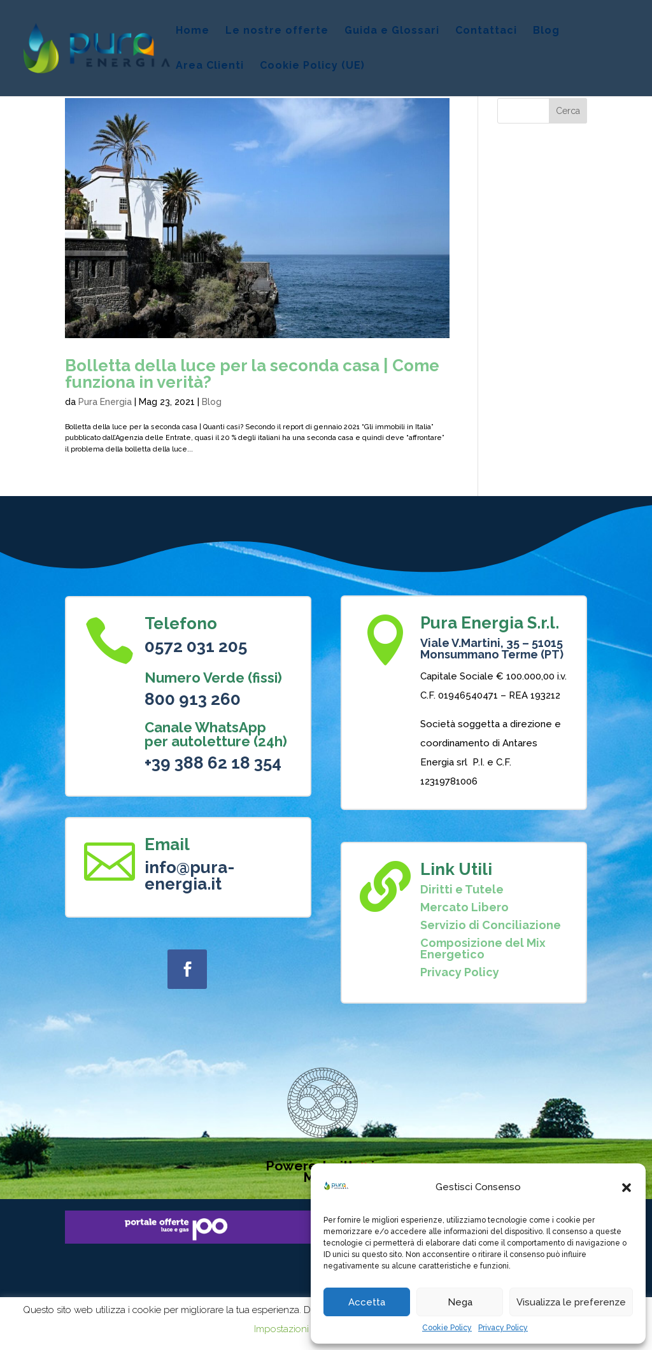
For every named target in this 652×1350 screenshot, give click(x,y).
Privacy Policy (503, 1327)
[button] (626, 1187)
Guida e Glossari (391, 31)
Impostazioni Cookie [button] (298, 1329)
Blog (546, 31)
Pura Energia (105, 402)
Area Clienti (210, 66)
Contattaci (486, 31)
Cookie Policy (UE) (312, 66)
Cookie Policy (447, 1327)
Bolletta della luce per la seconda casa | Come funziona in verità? (252, 374)
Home (192, 31)
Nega (460, 1302)
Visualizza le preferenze (571, 1302)
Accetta (366, 1302)
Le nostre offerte (277, 31)
